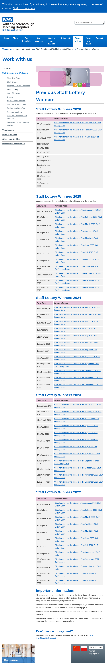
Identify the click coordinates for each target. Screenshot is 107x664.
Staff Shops (12, 82)
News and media (88, 41)
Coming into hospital (51, 41)
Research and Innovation (13, 144)
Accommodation (14, 112)
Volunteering (8, 130)
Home (6, 38)
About (15, 38)
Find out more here (24, 8)
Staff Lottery (68, 49)
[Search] (103, 23)
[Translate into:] (96, 647)
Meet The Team (13, 78)
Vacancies (6, 68)
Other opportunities (11, 139)
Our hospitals (26, 39)
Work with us (77, 39)
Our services (39, 39)
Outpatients (65, 38)
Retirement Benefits (16, 108)
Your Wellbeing (14, 93)
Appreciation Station (16, 101)
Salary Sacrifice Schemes (18, 86)
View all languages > (94, 652)
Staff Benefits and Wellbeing (48, 49)
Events (10, 97)
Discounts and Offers (16, 104)
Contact (99, 38)
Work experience (9, 135)
